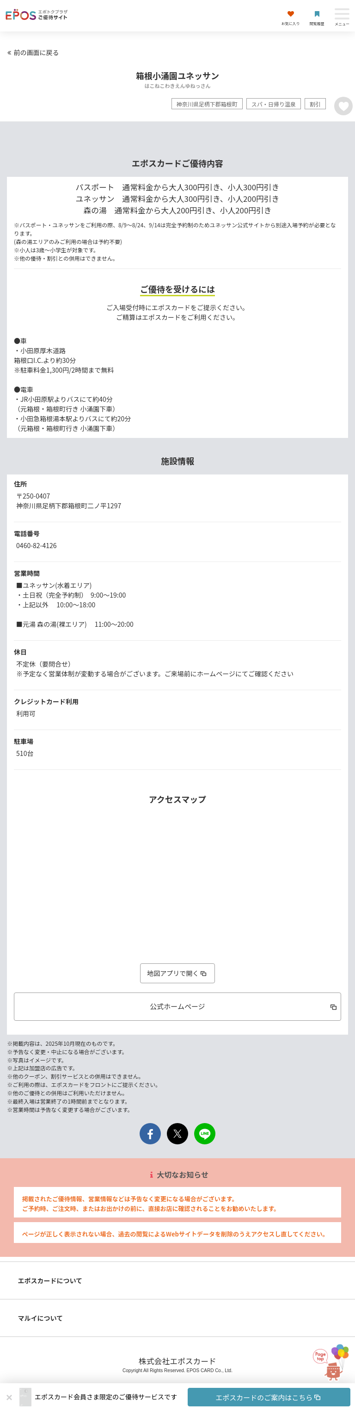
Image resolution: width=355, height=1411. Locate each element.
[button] (192, 1397)
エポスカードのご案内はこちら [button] (268, 1397)
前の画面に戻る (32, 52)
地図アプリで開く (177, 973)
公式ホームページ (244, 1006)
